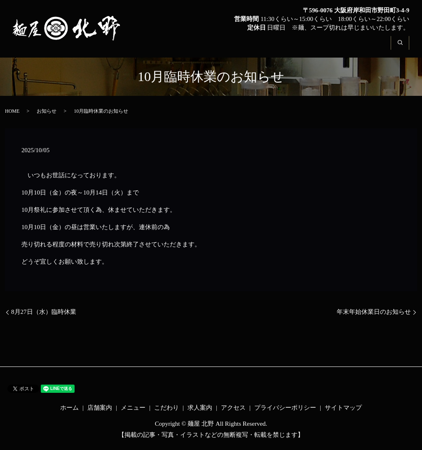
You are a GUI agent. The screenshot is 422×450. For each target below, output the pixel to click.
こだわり (282, 48)
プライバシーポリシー (285, 407)
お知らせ (46, 111)
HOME (12, 111)
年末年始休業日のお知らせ (374, 312)
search (405, 47)
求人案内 (326, 48)
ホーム (156, 48)
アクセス (369, 48)
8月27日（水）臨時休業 (43, 312)
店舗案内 (196, 48)
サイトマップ (343, 407)
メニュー (239, 48)
